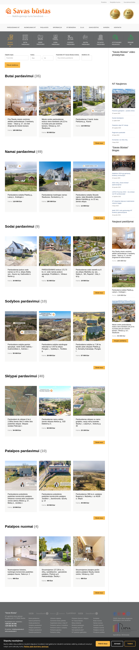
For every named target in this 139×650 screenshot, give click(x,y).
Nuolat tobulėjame (118, 118)
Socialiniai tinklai (129, 2)
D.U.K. (82, 27)
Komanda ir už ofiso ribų (119, 140)
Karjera (106, 27)
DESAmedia (125, 635)
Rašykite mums (115, 2)
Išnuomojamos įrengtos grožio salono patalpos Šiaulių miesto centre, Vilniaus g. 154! (88, 572)
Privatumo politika (99, 632)
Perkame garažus (55, 630)
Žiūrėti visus (99, 143)
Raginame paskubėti (118, 132)
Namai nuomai (98, 623)
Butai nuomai (97, 621)
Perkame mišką (55, 632)
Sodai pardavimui (22, 226)
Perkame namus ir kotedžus (59, 625)
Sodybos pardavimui (26, 301)
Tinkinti (130, 644)
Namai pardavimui (23, 152)
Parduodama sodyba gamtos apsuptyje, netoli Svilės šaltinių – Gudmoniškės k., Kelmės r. (20, 347)
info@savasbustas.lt (18, 629)
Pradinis (104, 2)
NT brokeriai (71, 27)
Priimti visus (102, 644)
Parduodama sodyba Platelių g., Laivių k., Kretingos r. (123, 291)
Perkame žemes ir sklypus (80, 618)
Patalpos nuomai (21, 526)
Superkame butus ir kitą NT (59, 623)
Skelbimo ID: (86, 55)
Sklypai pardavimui (24, 376)
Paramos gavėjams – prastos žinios (123, 111)
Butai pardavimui (23, 76)
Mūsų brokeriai (76, 623)
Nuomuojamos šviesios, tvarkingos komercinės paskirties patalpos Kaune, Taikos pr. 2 (20, 572)
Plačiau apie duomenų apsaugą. (36, 646)
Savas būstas (94, 27)
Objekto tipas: (9, 55)
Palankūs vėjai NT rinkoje (120, 125)
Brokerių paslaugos (78, 625)
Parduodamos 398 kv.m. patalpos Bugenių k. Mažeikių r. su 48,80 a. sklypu (89, 496)
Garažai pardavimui (35, 632)
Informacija (57, 27)
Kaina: (33, 55)
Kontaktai (117, 27)
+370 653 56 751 (11, 626)
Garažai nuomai (98, 625)
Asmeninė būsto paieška (58, 621)
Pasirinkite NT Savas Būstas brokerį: (67, 55)
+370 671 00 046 (11, 624)
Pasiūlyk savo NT (77, 627)
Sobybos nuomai (98, 627)
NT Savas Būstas (77, 621)
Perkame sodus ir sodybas (58, 627)
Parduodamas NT (13, 27)
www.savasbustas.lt (10, 631)
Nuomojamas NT (30, 27)
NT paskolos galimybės (79, 632)
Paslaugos (44, 27)
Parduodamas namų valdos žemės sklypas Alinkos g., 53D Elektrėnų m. (53, 421)
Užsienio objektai (55, 618)
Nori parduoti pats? (78, 630)
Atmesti (117, 644)
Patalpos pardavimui (26, 451)
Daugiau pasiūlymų (120, 341)
